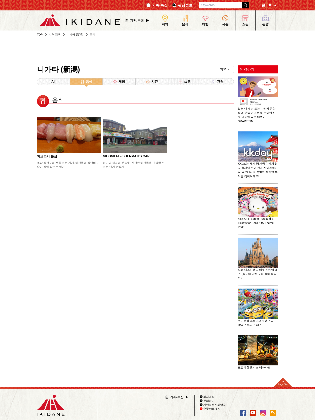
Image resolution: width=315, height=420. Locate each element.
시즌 (152, 82)
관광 (217, 82)
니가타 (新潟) (75, 34)
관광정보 (185, 5)
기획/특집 (160, 5)
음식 (86, 82)
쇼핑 (185, 82)
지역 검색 (55, 34)
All (53, 81)
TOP (40, 34)
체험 (119, 82)
